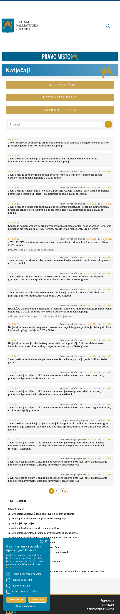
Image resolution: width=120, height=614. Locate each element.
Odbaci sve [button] (37, 599)
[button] (26, 606)
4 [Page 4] (68, 491)
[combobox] (41, 541)
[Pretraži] (55, 124)
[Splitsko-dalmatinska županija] (20, 25)
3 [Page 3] (62, 491)
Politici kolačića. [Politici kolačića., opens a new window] (13, 567)
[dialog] (26, 574)
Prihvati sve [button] (16, 599)
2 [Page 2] (57, 491)
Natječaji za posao (60, 97)
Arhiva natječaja (60, 85)
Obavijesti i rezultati (60, 110)
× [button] (46, 541)
